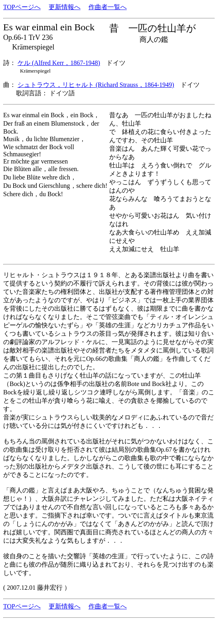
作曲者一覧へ (107, 7)
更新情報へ (65, 7)
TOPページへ (22, 7)
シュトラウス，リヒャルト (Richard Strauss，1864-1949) (96, 84)
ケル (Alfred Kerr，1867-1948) (59, 62)
